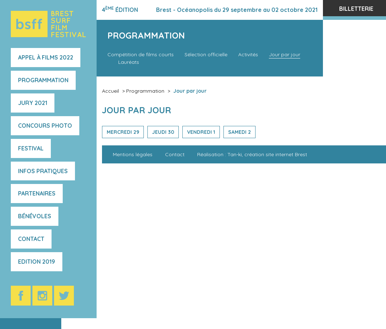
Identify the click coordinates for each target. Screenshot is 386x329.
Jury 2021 (32, 102)
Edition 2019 (36, 261)
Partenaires (37, 193)
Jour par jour (284, 54)
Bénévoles (34, 216)
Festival (31, 148)
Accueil (110, 91)
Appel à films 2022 (45, 57)
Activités (248, 54)
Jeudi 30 (163, 132)
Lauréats (128, 62)
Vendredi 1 (201, 132)
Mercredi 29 (123, 132)
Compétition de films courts (140, 54)
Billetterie (356, 8)
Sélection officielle (206, 54)
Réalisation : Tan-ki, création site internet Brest (252, 154)
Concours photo (45, 125)
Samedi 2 (239, 132)
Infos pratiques (43, 171)
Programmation (43, 80)
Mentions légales (132, 154)
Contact (31, 238)
